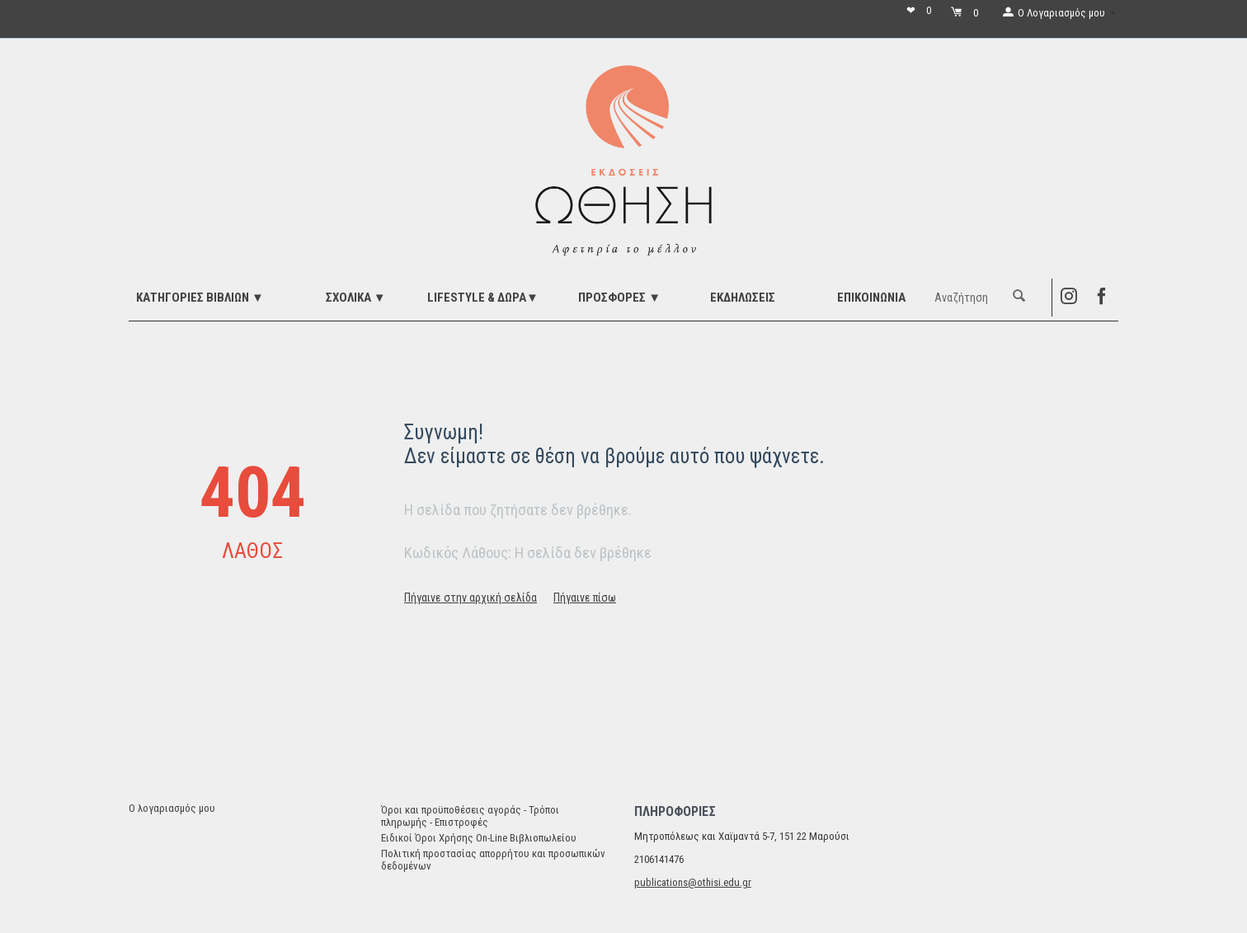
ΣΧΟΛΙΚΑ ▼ (356, 297)
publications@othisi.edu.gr (692, 882)
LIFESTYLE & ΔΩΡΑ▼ (483, 297)
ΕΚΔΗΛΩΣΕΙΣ (742, 297)
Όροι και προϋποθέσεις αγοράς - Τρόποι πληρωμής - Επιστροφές (470, 816)
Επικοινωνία (871, 297)
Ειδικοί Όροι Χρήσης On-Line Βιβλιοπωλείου (478, 838)
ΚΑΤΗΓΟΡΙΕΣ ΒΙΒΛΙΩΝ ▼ (200, 297)
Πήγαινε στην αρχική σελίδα (470, 597)
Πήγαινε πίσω (584, 597)
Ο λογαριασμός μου (172, 808)
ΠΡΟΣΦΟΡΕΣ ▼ (619, 297)
